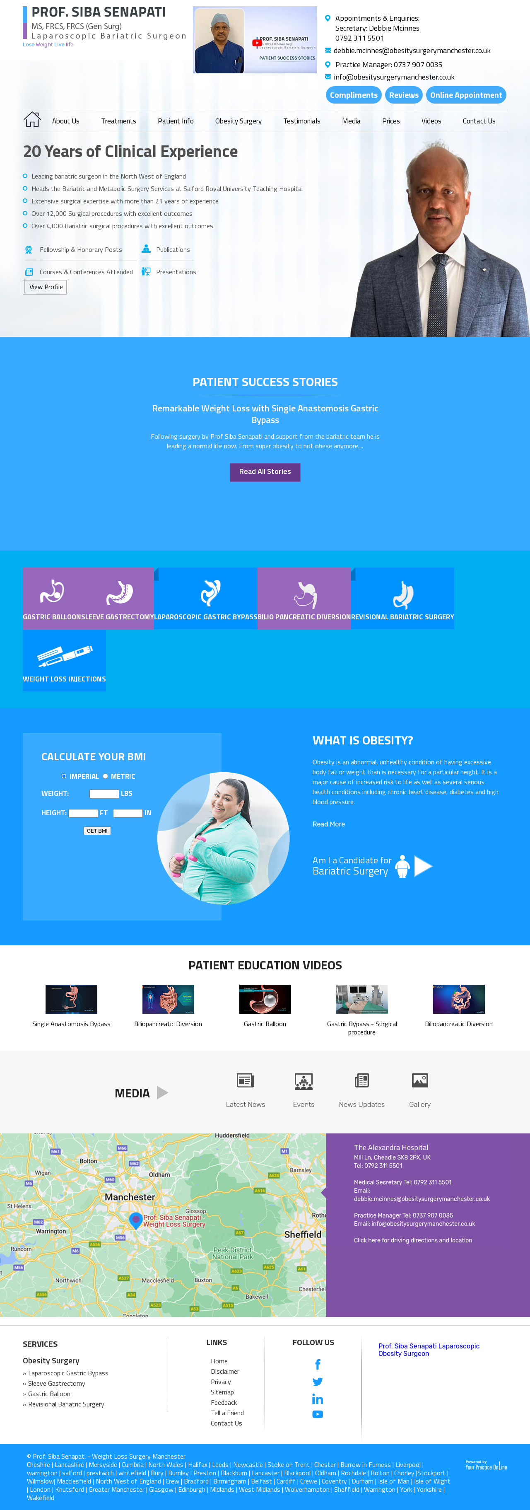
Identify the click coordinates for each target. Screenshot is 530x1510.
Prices (391, 121)
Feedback (224, 1402)
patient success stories (265, 381)
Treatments (118, 121)
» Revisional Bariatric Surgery (63, 1404)
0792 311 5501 (359, 37)
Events (303, 1104)
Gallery (420, 1104)
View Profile (46, 287)
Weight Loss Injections (64, 679)
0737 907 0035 (418, 64)
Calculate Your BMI (93, 756)
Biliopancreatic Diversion (168, 1019)
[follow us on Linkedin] (318, 1398)
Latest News (245, 1104)
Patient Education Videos (265, 965)
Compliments (354, 94)
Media (351, 121)
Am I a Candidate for (406, 865)
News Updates (362, 1104)
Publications (173, 249)
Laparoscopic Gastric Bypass (206, 616)
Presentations (175, 272)
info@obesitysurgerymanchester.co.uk (394, 76)
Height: (54, 812)
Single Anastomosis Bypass (71, 1019)
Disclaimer (225, 1371)
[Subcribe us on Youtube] (318, 1415)
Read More (329, 824)
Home (219, 1361)
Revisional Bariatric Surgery (402, 616)
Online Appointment (466, 94)
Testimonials (301, 121)
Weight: (55, 793)
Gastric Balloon (52, 616)
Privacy (221, 1381)
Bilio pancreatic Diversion (304, 616)
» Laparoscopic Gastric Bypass (65, 1373)
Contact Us (479, 121)
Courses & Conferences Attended (86, 272)
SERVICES (40, 1344)
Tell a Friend (227, 1413)
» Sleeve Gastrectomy (54, 1383)
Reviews (404, 94)
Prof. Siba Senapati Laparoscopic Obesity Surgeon (428, 1350)
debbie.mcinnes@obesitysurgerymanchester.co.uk (412, 50)
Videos (431, 121)
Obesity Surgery (238, 121)
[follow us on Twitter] (318, 1382)
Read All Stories (265, 471)
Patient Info (176, 121)
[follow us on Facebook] (318, 1365)
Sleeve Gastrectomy (117, 616)
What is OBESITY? (363, 740)
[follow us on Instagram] (318, 1431)
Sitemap (222, 1392)
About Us (66, 121)
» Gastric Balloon (46, 1393)
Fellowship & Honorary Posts (81, 249)
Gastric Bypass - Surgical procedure (362, 1023)
